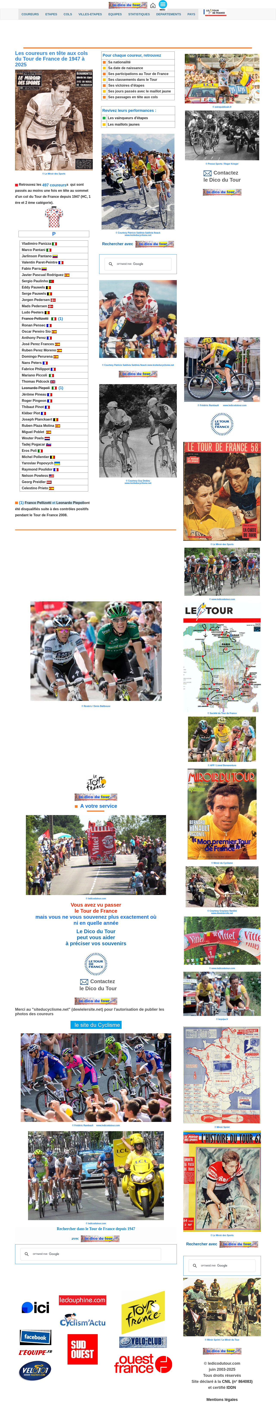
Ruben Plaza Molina (40, 425)
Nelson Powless (35, 475)
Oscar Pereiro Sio (38, 331)
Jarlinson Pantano (39, 256)
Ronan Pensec (33, 325)
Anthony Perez (33, 338)
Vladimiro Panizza (35, 243)
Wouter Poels (35, 438)
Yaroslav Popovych (40, 463)
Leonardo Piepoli (70, 503)
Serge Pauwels (36, 293)
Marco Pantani (35, 250)
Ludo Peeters (35, 312)
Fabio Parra (31, 268)
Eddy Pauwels (33, 287)
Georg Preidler (36, 482)
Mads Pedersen (36, 306)
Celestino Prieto (37, 488)
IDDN (231, 1387)
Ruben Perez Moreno (38, 350)
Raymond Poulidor (39, 469)
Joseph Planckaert (39, 419)
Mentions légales (222, 1399)
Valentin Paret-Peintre (39, 262)
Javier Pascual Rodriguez (44, 275)
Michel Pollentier (37, 457)
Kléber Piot (33, 413)
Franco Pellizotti (38, 503)
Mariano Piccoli (34, 375)
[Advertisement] (138, 34)
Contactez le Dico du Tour (96, 984)
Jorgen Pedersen (38, 300)
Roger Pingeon (36, 400)
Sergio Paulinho (37, 281)
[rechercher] (137, 264)
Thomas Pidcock (38, 381)
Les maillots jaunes (124, 124)
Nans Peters (31, 363)
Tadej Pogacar (35, 444)
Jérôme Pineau (33, 394)
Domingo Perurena (39, 356)
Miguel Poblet (35, 432)
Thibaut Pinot (35, 407)
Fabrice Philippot (35, 369)
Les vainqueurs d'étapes (128, 118)
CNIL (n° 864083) (237, 1381)
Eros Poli (31, 450)
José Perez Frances (40, 344)
